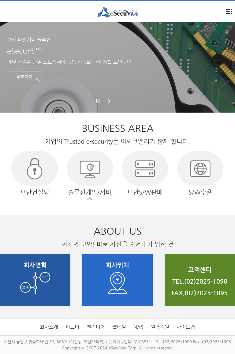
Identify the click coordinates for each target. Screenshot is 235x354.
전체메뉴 (229, 11)
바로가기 (24, 76)
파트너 (72, 327)
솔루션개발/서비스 (90, 177)
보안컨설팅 (34, 173)
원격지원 (160, 327)
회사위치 (117, 278)
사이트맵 (186, 327)
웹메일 (119, 327)
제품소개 (6, 11)
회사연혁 (35, 278)
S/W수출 (200, 173)
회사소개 (49, 327)
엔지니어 (96, 327)
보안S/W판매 (145, 173)
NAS (138, 327)
